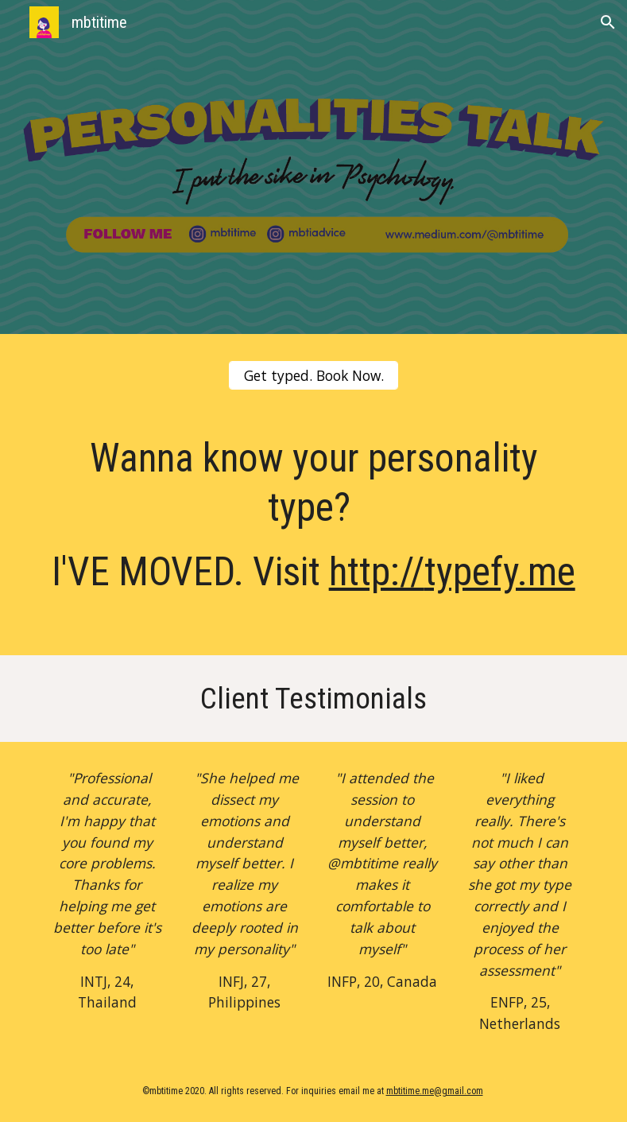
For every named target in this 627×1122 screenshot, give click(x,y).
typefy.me (499, 572)
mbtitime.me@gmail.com (434, 1091)
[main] (313, 532)
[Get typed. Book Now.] (314, 375)
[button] (608, 22)
